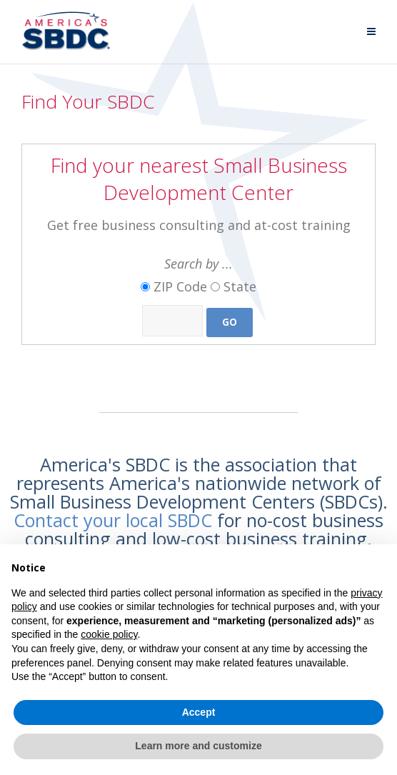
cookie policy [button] (109, 634)
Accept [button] (199, 712)
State (239, 286)
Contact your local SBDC (113, 520)
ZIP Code (180, 286)
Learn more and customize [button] (198, 745)
